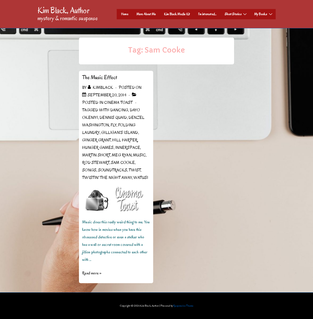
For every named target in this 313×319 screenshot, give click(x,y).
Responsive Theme (183, 305)
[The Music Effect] (107, 95)
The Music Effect (99, 77)
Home (124, 14)
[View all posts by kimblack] (101, 87)
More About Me (146, 14)
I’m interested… (207, 14)
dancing (119, 110)
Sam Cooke (123, 162)
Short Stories (236, 14)
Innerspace (127, 147)
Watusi (140, 177)
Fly (114, 125)
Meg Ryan (122, 155)
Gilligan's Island (119, 132)
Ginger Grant (96, 140)
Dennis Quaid (113, 117)
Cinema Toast (118, 102)
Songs (89, 170)
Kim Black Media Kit (177, 14)
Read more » (91, 273)
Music (139, 155)
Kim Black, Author (63, 10)
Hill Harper (124, 140)
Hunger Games (97, 147)
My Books (264, 14)
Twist (135, 170)
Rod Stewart (95, 162)
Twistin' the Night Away (107, 177)
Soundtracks (112, 170)
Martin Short (96, 155)
